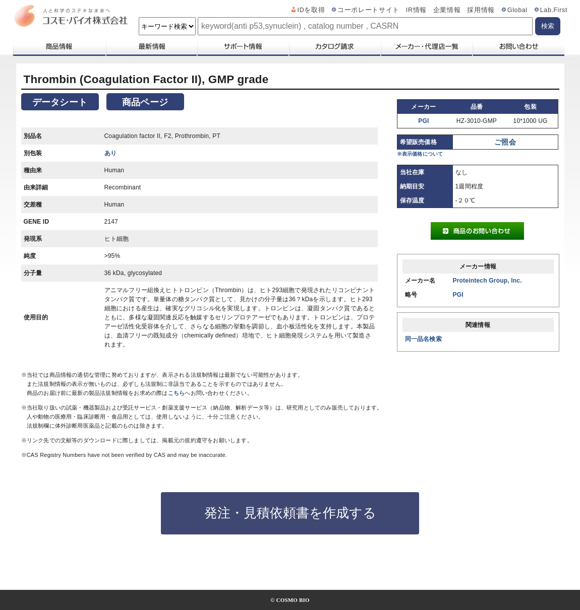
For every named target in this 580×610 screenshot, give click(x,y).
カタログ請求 (334, 46)
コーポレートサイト (368, 10)
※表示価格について (420, 154)
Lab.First (553, 10)
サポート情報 (242, 46)
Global (517, 10)
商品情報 (59, 46)
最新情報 (151, 46)
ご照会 (505, 142)
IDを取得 (311, 10)
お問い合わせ (518, 46)
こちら (176, 393)
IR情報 (416, 10)
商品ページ (145, 102)
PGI (423, 120)
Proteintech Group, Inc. (487, 280)
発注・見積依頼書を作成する (290, 512)
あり (110, 153)
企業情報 (447, 10)
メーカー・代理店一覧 (426, 46)
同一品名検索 (423, 339)
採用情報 (481, 10)
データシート (59, 102)
